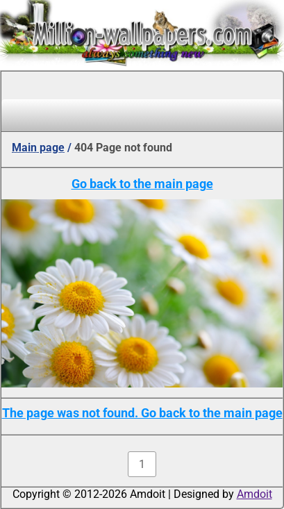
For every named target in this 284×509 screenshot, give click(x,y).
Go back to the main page (142, 183)
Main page (38, 147)
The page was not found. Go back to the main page (142, 413)
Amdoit (254, 494)
